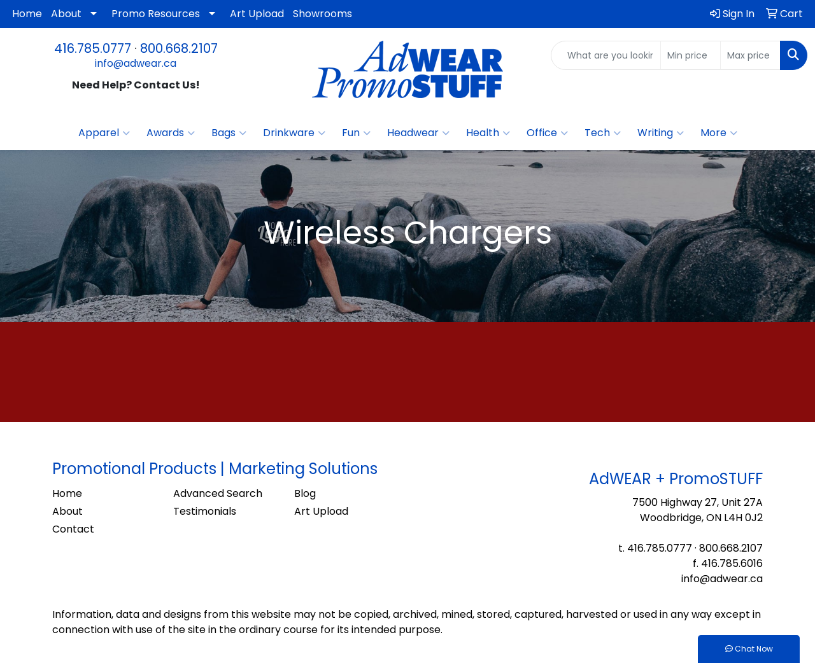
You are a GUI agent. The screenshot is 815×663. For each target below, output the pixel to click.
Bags (228, 133)
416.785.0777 (92, 48)
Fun (356, 133)
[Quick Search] (606, 55)
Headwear (418, 133)
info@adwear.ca (135, 63)
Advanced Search (217, 493)
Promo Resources (155, 13)
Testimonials (204, 511)
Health (488, 133)
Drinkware (294, 133)
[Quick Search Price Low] (690, 55)
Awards (170, 133)
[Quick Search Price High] (750, 55)
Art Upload (257, 13)
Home (27, 13)
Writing (660, 133)
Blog (305, 493)
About (66, 13)
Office (547, 133)
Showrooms (322, 13)
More (718, 133)
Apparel (104, 133)
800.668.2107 (179, 48)
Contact (73, 529)
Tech (603, 133)
